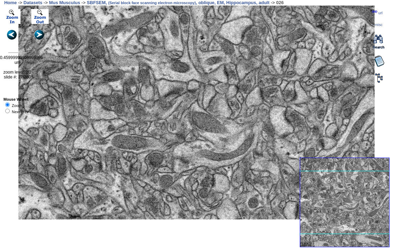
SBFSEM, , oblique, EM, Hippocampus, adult (178, 2)
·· (377, 25)
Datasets (33, 2)
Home (10, 2)
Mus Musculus (64, 2)
